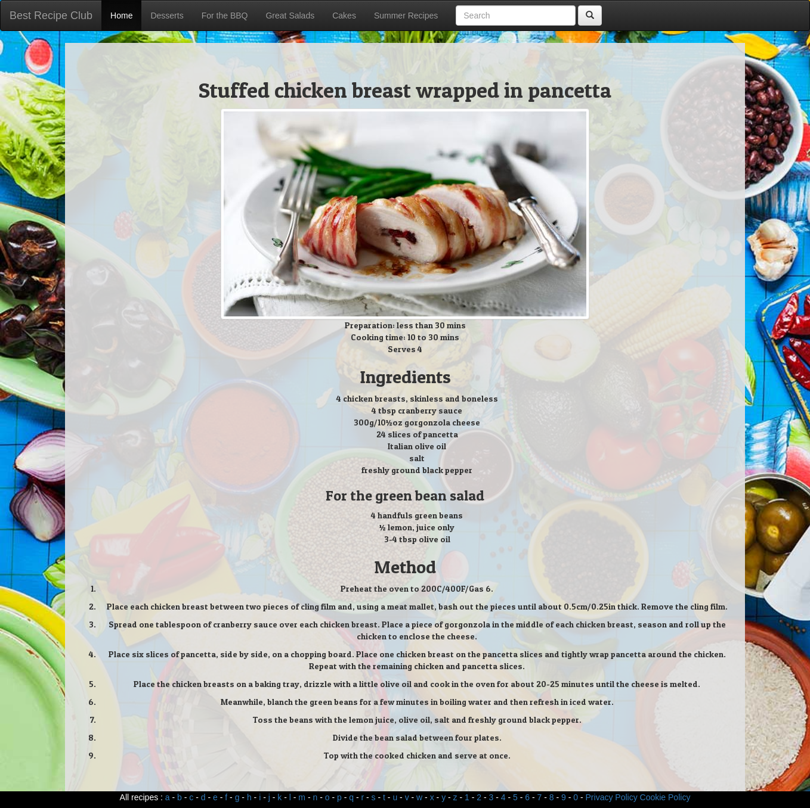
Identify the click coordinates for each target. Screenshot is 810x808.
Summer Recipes (406, 15)
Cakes (344, 15)
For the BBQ (225, 15)
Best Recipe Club (51, 15)
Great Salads (289, 15)
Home (121, 15)
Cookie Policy (665, 797)
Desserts (166, 15)
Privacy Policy (612, 797)
